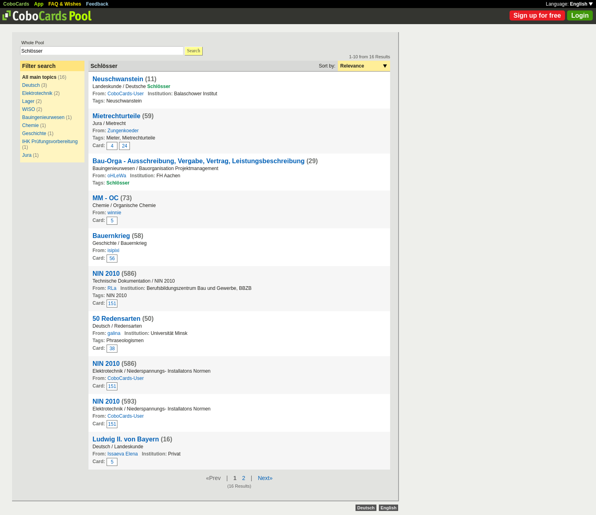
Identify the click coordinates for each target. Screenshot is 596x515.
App (38, 4)
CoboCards (16, 4)
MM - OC (105, 198)
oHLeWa (116, 176)
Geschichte (34, 133)
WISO (28, 109)
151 (112, 303)
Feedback (97, 4)
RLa (111, 288)
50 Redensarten (116, 318)
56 (112, 258)
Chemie (30, 125)
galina (113, 333)
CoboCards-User (125, 93)
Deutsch (31, 85)
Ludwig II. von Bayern (125, 439)
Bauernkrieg (111, 235)
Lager (28, 101)
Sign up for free (537, 15)
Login (580, 15)
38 (112, 348)
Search (193, 50)
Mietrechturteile (116, 116)
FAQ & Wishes (64, 4)
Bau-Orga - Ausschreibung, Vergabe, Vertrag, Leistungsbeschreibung (198, 161)
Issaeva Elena (122, 454)
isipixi (113, 250)
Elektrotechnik (37, 93)
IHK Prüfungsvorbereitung (50, 141)
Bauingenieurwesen (43, 117)
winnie (114, 212)
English (581, 4)
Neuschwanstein (117, 79)
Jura (26, 155)
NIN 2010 (106, 273)
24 (124, 146)
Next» (265, 478)
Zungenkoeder (122, 130)
